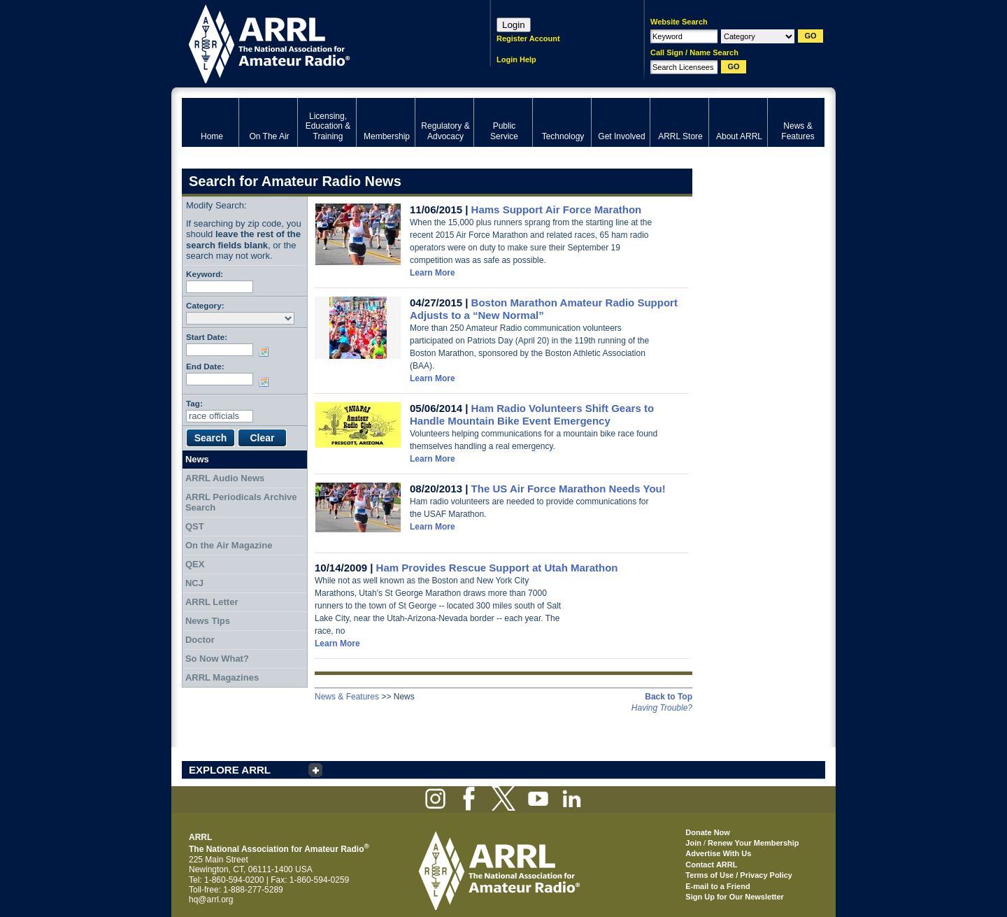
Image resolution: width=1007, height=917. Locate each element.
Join (693, 843)
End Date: (205, 366)
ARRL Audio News (224, 478)
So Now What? (217, 658)
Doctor (200, 639)
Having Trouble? (661, 708)
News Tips (207, 621)
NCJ (194, 583)
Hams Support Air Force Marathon (556, 209)
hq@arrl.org (211, 899)
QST (194, 526)
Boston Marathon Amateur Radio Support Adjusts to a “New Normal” (544, 309)
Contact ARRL (711, 864)
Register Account (528, 38)
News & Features (347, 697)
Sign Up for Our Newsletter (734, 897)
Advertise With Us (718, 853)
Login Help (516, 59)
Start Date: (206, 336)
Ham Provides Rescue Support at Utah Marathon (497, 568)
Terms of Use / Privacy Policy (738, 875)
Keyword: (204, 273)
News (197, 459)
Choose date (266, 352)
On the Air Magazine (228, 545)
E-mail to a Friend (717, 886)
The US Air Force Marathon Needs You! (568, 489)
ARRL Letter (211, 602)
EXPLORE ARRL (230, 770)
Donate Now (707, 832)
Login (513, 25)
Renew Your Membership (753, 843)
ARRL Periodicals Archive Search (241, 502)
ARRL (317, 42)
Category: (205, 305)
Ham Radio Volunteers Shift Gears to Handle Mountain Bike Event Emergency (532, 414)
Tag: (194, 403)
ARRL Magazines (222, 677)
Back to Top (668, 697)
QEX (194, 564)
